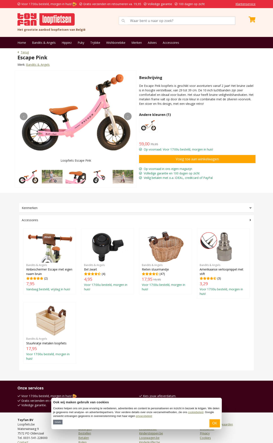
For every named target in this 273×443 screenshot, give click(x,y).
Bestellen (84, 433)
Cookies (205, 438)
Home (21, 43)
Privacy (205, 433)
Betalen (83, 438)
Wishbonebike (115, 43)
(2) (49, 261)
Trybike (95, 43)
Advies (152, 43)
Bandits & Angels (44, 43)
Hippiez (67, 43)
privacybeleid (144, 416)
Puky (81, 43)
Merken (136, 43)
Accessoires (171, 43)
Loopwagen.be (149, 438)
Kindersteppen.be (151, 433)
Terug (23, 52)
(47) (165, 261)
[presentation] (24, 116)
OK (214, 423)
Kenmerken (30, 208)
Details (58, 422)
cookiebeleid (195, 412)
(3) (223, 263)
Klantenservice (245, 4)
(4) (107, 261)
